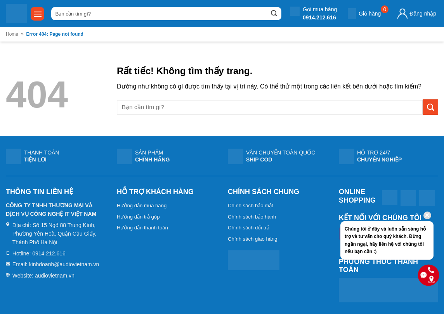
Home (12, 34)
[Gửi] (274, 13)
